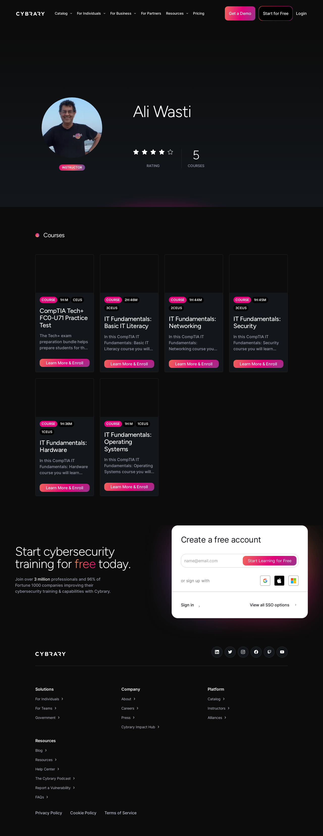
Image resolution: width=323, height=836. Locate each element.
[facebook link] (256, 638)
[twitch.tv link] (269, 638)
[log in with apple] (279, 567)
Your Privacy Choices (177, 829)
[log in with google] (265, 567)
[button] (63, 13)
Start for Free (275, 13)
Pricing (198, 13)
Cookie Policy (83, 799)
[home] (30, 13)
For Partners (151, 13)
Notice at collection (130, 829)
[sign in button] (193, 592)
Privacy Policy (48, 799)
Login (301, 13)
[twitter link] (230, 638)
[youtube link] (282, 638)
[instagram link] (243, 638)
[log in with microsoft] (293, 567)
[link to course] (65, 310)
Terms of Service (120, 799)
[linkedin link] (217, 638)
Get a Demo (240, 13)
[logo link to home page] (50, 641)
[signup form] (240, 547)
